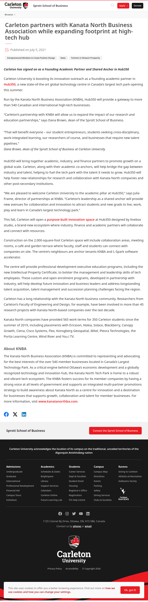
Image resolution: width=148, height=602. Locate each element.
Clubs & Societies (103, 501)
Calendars (46, 492)
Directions (99, 477)
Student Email (76, 482)
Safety (97, 492)
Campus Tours (13, 496)
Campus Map (101, 473)
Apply (122, 5)
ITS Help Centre (77, 501)
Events (97, 482)
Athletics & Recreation (130, 477)
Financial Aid (13, 492)
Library (44, 482)
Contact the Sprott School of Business (115, 432)
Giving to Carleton (128, 473)
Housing (73, 487)
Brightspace (47, 477)
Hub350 (10, 86)
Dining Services (102, 496)
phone (77, 528)
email (88, 528)
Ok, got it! (130, 590)
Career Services (77, 473)
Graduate (11, 477)
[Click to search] (112, 5)
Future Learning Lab (51, 501)
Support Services (49, 487)
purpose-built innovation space (70, 221)
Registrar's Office (78, 492)
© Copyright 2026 (91, 570)
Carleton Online (49, 496)
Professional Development (20, 487)
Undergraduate (14, 473)
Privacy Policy (55, 570)
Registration (75, 496)
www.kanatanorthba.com (57, 403)
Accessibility (71, 570)
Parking (98, 487)
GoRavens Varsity (128, 482)
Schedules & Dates (50, 473)
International (13, 482)
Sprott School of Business (50, 6)
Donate (137, 5)
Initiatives (11, 501)
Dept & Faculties (77, 477)
